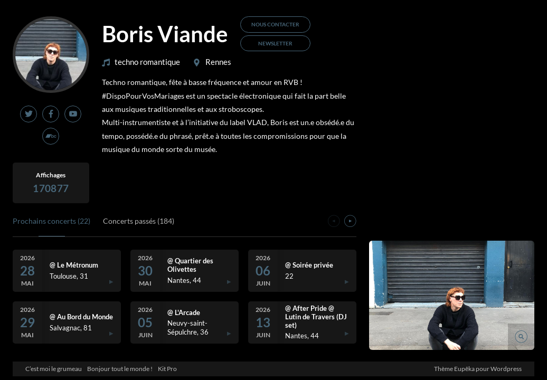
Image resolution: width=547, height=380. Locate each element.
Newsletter (275, 43)
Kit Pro (167, 369)
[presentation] (334, 222)
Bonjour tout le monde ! (120, 369)
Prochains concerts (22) (51, 221)
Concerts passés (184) (138, 221)
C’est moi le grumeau (53, 369)
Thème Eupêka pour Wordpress (478, 369)
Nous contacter (275, 24)
